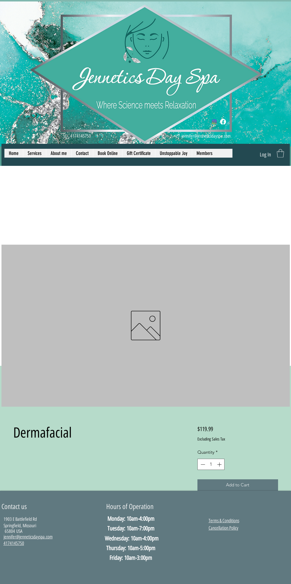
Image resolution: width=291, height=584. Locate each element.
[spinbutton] (211, 464)
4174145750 (14, 543)
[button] (280, 153)
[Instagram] (214, 122)
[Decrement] (202, 464)
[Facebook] (223, 122)
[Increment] (220, 464)
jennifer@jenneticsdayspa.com (206, 136)
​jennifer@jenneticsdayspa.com (28, 537)
